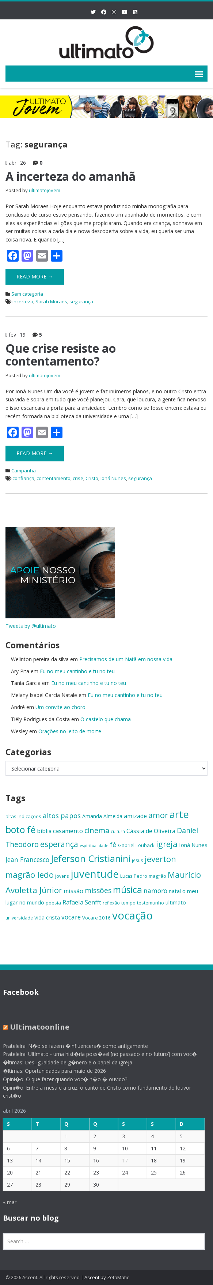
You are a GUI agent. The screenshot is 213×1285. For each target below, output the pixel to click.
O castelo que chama (105, 719)
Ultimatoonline (35, 1027)
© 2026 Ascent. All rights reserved (42, 1277)
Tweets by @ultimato (30, 625)
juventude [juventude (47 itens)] (95, 874)
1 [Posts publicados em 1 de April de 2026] (61, 1136)
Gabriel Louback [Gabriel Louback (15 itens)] (136, 845)
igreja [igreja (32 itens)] (167, 844)
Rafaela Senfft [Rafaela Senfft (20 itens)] (81, 902)
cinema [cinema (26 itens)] (96, 830)
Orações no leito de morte (69, 731)
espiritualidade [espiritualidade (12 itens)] (94, 845)
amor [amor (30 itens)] (158, 815)
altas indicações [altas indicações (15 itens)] (23, 816)
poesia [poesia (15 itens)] (53, 902)
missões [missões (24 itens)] (98, 890)
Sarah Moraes (51, 301)
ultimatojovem (44, 190)
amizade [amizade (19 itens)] (135, 816)
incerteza (22, 301)
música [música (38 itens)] (127, 890)
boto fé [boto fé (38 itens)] (20, 830)
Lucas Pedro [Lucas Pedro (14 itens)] (133, 876)
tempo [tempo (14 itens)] (128, 902)
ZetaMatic (118, 1277)
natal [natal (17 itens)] (175, 891)
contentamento (54, 478)
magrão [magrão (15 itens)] (157, 876)
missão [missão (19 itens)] (73, 891)
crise (78, 478)
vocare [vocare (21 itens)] (71, 917)
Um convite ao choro (60, 707)
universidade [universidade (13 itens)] (19, 918)
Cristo (91, 478)
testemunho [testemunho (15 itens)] (150, 902)
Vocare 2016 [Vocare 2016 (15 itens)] (96, 917)
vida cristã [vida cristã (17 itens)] (47, 917)
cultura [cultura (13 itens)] (118, 831)
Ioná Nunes (113, 478)
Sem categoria (27, 294)
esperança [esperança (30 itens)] (59, 844)
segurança (81, 301)
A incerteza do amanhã (70, 176)
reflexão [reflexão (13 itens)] (111, 903)
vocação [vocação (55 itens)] (132, 915)
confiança (23, 478)
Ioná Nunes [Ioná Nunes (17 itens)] (193, 844)
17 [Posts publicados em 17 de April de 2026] (121, 1160)
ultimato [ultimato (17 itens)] (176, 902)
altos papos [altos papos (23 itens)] (62, 815)
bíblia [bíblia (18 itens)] (44, 831)
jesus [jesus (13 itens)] (137, 860)
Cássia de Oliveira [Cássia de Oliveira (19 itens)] (150, 831)
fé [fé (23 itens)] (113, 844)
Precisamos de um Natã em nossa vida (125, 659)
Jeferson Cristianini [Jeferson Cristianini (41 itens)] (90, 858)
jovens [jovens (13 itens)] (62, 876)
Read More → (34, 276)
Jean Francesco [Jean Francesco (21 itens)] (27, 859)
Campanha (23, 470)
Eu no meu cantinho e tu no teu (77, 671)
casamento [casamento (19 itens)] (68, 831)
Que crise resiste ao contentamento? (60, 354)
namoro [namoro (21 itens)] (155, 890)
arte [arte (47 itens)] (179, 814)
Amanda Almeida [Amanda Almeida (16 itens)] (102, 816)
